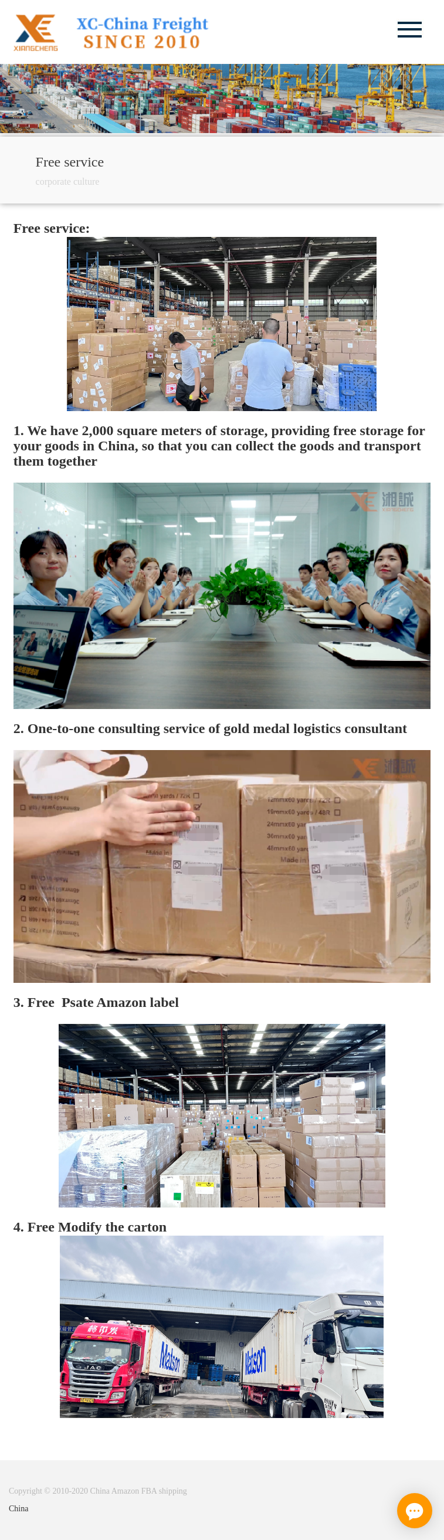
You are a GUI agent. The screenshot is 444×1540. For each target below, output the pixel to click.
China (18, 1508)
